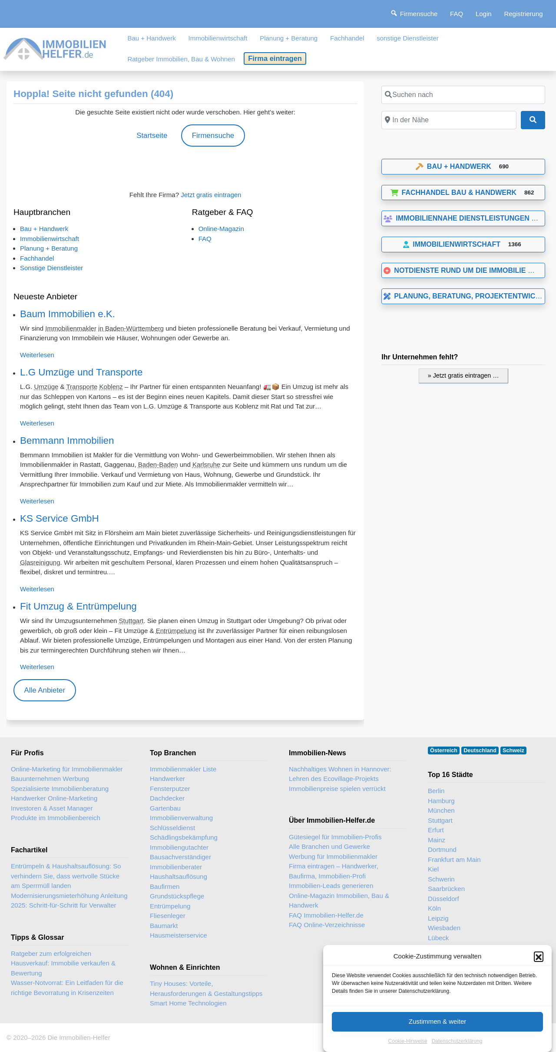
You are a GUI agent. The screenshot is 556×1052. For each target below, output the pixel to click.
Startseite (151, 135)
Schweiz (513, 750)
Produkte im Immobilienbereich (55, 817)
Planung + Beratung (289, 38)
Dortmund (442, 849)
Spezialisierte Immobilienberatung (60, 788)
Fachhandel (347, 38)
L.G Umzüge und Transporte (81, 372)
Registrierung (523, 13)
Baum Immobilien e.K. (67, 313)
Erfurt (436, 830)
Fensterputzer (170, 788)
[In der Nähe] (448, 120)
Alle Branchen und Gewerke (329, 846)
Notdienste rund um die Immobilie (455, 270)
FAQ (456, 13)
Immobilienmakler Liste (183, 769)
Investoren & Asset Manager (52, 808)
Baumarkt (164, 925)
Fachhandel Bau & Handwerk (454, 192)
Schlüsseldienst (172, 827)
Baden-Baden (158, 464)
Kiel (433, 869)
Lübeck (438, 937)
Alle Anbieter (44, 690)
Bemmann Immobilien (67, 440)
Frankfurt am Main (454, 859)
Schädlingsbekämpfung (184, 837)
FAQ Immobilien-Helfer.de (326, 915)
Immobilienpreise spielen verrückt (337, 788)
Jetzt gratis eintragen (211, 194)
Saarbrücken (446, 888)
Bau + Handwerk (151, 38)
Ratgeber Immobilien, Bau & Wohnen (181, 59)
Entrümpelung (176, 630)
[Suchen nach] (463, 95)
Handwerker (167, 778)
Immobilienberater (176, 867)
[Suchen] (533, 120)
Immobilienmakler (70, 328)
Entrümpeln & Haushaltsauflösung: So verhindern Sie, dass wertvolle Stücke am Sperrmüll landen (66, 875)
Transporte (81, 386)
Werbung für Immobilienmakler (333, 856)
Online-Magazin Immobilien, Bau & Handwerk (339, 900)
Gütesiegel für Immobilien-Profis (335, 837)
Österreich (443, 750)
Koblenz (111, 386)
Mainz (436, 840)
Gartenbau (165, 808)
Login (484, 13)
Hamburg (441, 800)
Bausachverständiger (180, 857)
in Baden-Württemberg (131, 328)
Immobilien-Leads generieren (331, 885)
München (441, 810)
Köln (434, 908)
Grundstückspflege (177, 896)
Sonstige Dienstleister (51, 267)
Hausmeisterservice (178, 935)
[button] (538, 967)
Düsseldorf (443, 898)
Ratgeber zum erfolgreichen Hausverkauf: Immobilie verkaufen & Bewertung (63, 963)
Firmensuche (213, 135)
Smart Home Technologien (188, 1003)
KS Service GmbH (59, 518)
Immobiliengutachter (179, 847)
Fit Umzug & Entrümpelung (78, 606)
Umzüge (46, 386)
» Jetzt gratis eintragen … (463, 375)
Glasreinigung (40, 562)
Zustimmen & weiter (438, 1031)
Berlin (436, 790)
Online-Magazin (221, 228)
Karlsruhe (206, 464)
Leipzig (438, 918)
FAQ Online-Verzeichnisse (327, 924)
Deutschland (479, 750)
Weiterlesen (37, 354)
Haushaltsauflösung (178, 876)
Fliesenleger (167, 915)
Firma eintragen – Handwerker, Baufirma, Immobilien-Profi (333, 871)
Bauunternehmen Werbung (50, 778)
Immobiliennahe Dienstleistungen (457, 218)
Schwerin (441, 879)
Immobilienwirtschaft (218, 38)
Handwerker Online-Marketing (54, 798)
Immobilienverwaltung (181, 817)
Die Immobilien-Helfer (78, 1037)
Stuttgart (131, 620)
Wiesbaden (444, 927)
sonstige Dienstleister (408, 38)
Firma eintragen (275, 58)
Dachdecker (167, 798)
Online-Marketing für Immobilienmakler (67, 769)
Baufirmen (164, 886)
